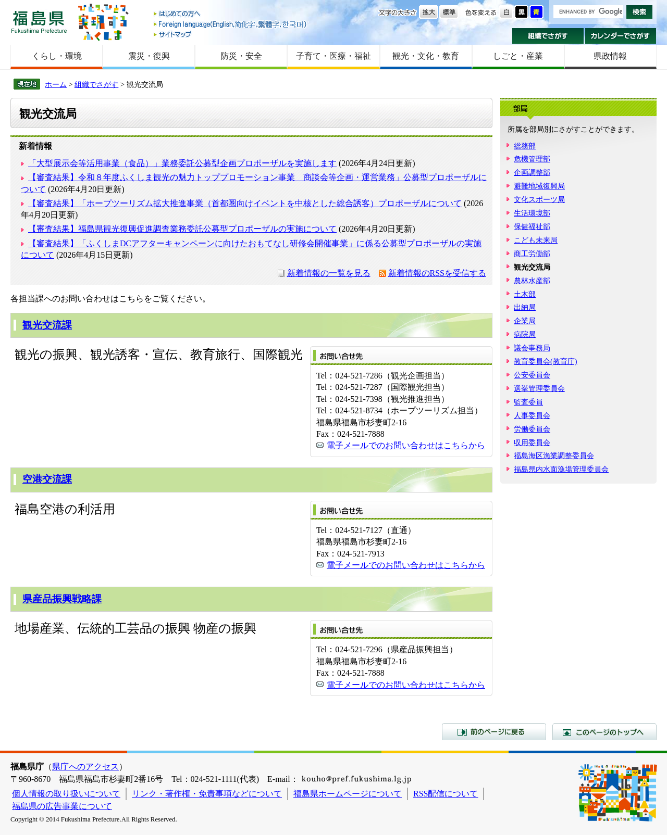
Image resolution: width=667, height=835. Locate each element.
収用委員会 (532, 442)
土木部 (525, 294)
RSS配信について (445, 793)
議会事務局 (532, 348)
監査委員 (528, 402)
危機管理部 (532, 159)
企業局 (525, 321)
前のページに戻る (494, 731)
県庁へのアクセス (85, 766)
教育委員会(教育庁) (545, 361)
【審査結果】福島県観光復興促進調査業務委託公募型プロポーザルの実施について (182, 228)
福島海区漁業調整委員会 (554, 455)
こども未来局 (536, 240)
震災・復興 (149, 56)
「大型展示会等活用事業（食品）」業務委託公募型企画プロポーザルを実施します (182, 163)
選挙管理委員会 (539, 388)
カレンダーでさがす (621, 36)
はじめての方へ (231, 14)
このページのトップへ (604, 731)
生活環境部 (532, 213)
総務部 (525, 146)
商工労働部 (532, 253)
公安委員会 (532, 375)
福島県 (39, 21)
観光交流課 (47, 325)
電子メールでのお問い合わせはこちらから (406, 445)
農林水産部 (532, 280)
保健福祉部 (532, 226)
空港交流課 (47, 479)
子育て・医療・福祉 (333, 56)
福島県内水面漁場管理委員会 (561, 469)
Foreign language (231, 24)
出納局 (525, 307)
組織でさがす (548, 36)
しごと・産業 (518, 56)
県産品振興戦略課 (62, 598)
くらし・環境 (57, 56)
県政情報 (610, 56)
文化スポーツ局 (539, 199)
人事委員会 (532, 415)
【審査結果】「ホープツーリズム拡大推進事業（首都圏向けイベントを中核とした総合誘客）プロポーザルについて (245, 203)
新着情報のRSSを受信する (437, 273)
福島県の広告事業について (62, 806)
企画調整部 (532, 172)
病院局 (525, 334)
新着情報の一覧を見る (328, 273)
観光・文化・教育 (425, 56)
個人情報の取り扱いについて (66, 793)
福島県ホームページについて (347, 793)
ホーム (56, 84)
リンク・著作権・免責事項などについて (207, 793)
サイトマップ (231, 34)
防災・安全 (241, 56)
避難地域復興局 (539, 186)
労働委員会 (532, 429)
